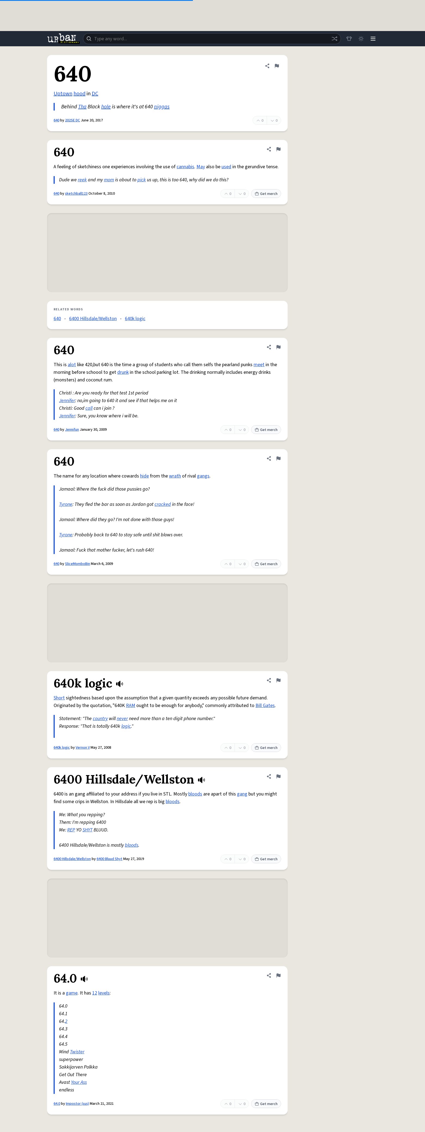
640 (56, 120)
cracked (163, 504)
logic (126, 726)
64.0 (57, 1103)
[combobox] (212, 38)
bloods (195, 794)
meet (259, 364)
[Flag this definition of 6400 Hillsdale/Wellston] (278, 776)
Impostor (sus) (77, 1103)
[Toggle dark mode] (361, 39)
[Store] (349, 39)
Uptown (63, 93)
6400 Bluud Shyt (109, 859)
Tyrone (65, 504)
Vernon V (83, 747)
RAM (130, 705)
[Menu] (373, 39)
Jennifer (67, 400)
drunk (123, 372)
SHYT (87, 830)
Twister (77, 1051)
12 (94, 993)
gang (242, 794)
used (226, 166)
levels (104, 993)
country (100, 718)
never (122, 718)
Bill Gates (265, 705)
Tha (82, 107)
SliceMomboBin (77, 564)
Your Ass (79, 1082)
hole (106, 107)
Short (59, 698)
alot (72, 364)
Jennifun (72, 429)
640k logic (135, 318)
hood (79, 93)
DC (95, 93)
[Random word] (334, 38)
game (72, 993)
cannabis (185, 166)
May (200, 166)
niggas (162, 107)
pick (141, 179)
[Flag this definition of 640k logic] (278, 680)
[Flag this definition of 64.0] (278, 975)
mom (109, 179)
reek (82, 179)
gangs (203, 476)
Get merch (266, 194)
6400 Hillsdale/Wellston (93, 318)
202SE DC (72, 120)
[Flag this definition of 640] (276, 66)
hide (144, 476)
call (89, 408)
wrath (175, 476)
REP (71, 830)
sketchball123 (76, 193)
